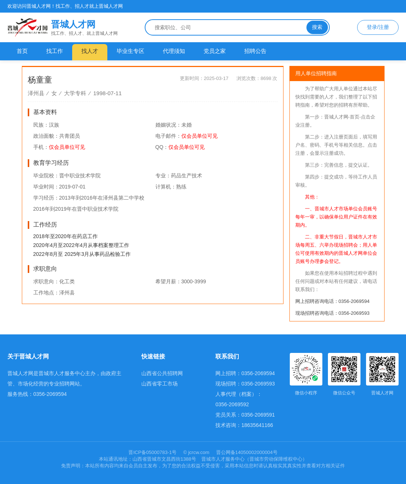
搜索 (317, 27)
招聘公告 (255, 51)
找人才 (89, 51)
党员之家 (215, 51)
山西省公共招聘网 (162, 373)
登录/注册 (378, 27)
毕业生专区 (130, 51)
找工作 (54, 51)
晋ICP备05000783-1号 (153, 452)
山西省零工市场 (159, 384)
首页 (22, 51)
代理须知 (174, 51)
